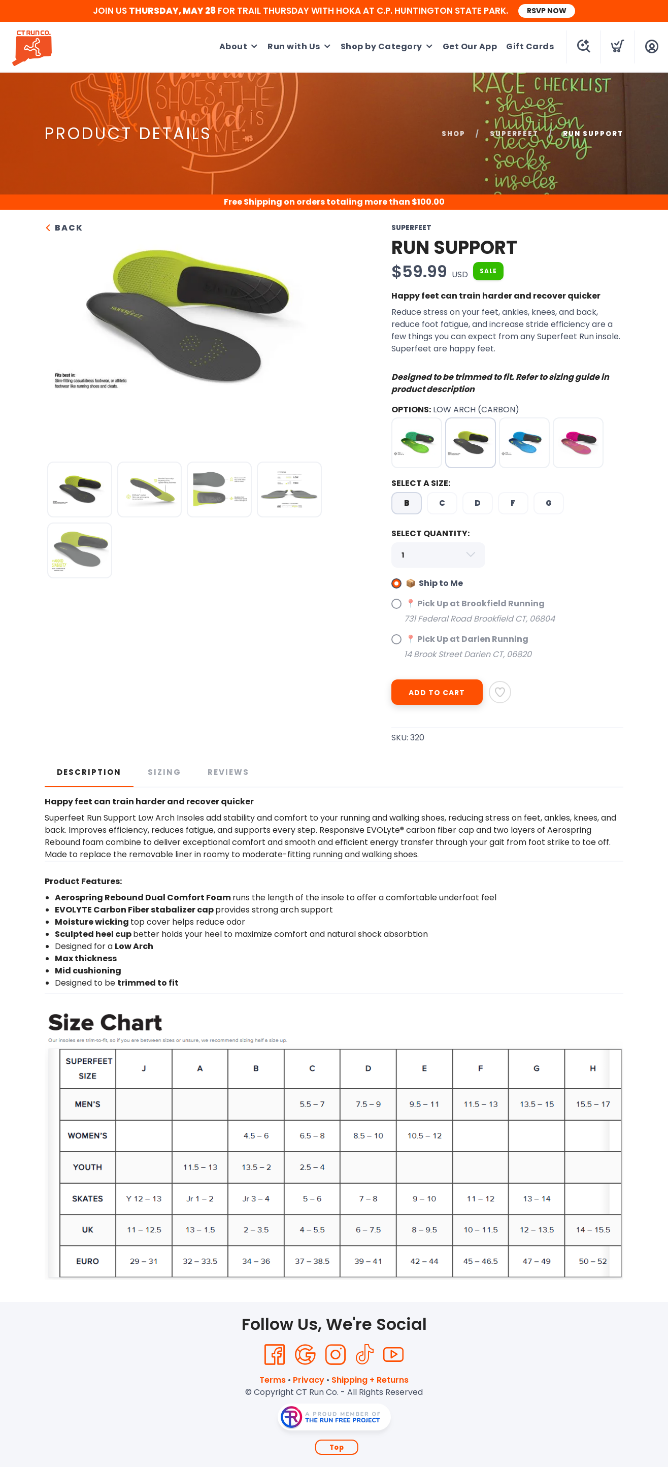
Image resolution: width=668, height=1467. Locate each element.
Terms (272, 1380)
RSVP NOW (546, 11)
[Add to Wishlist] (500, 692)
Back (64, 228)
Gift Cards (530, 46)
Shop (453, 134)
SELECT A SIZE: (420, 483)
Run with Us (294, 46)
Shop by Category (381, 46)
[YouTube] (393, 1355)
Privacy (308, 1380)
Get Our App (470, 46)
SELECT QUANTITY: (430, 533)
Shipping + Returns (370, 1380)
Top (336, 1447)
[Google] (305, 1355)
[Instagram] (335, 1355)
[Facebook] (274, 1355)
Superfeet (514, 134)
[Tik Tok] (364, 1355)
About (233, 46)
